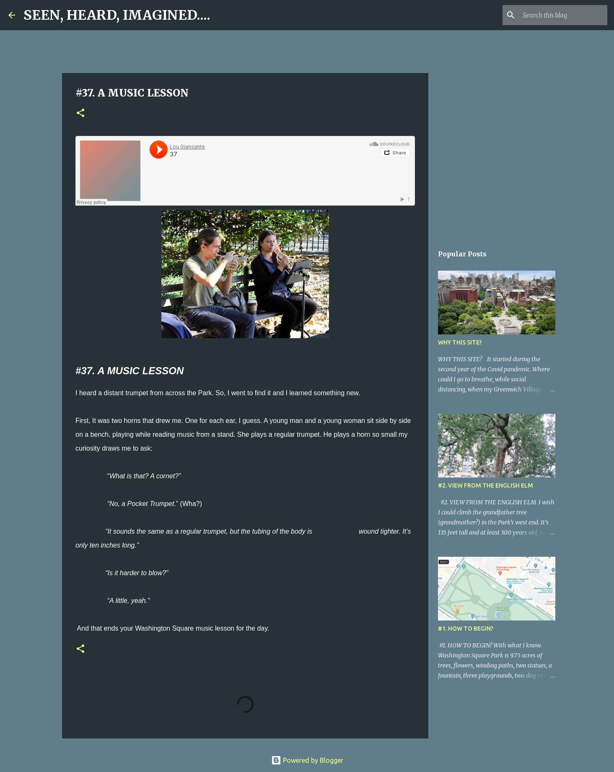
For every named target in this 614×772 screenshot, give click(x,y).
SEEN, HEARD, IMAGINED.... (116, 15)
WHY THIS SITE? (460, 342)
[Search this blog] (563, 15)
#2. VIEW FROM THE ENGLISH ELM (485, 485)
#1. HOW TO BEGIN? (465, 628)
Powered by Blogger (307, 760)
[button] (80, 113)
